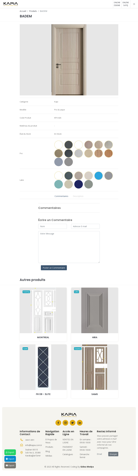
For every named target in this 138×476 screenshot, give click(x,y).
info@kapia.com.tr (33, 445)
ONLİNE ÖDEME (117, 4)
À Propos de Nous (51, 441)
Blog (47, 451)
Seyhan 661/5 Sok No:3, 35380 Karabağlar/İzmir (33, 452)
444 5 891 (29, 440)
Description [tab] (78, 196)
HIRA (94, 337)
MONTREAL (43, 337)
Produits (33, 11)
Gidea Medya (87, 466)
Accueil (23, 11)
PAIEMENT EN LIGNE (68, 448)
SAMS (94, 394)
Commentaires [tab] (61, 196)
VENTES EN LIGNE (68, 441)
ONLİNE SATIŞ (125, 4)
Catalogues (68, 454)
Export (10, 452)
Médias (48, 455)
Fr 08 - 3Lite (43, 394)
